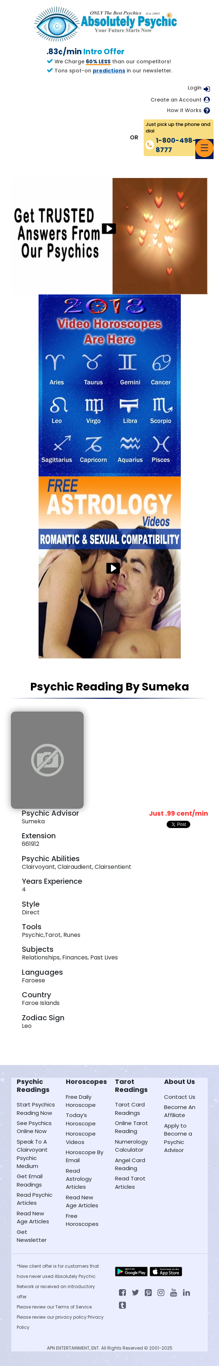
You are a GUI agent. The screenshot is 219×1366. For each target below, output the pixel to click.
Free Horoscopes (82, 1220)
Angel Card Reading (130, 1164)
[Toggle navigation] (204, 148)
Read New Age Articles (33, 1217)
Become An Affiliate (179, 1111)
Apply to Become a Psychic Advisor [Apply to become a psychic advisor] (178, 1138)
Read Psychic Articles (34, 1199)
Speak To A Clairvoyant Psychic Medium (32, 1154)
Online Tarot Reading (131, 1127)
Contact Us (179, 1097)
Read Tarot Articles (130, 1182)
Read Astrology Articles (79, 1179)
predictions (109, 70)
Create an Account (176, 99)
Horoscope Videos (81, 1137)
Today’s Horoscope (81, 1119)
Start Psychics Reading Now (36, 1108)
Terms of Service (73, 1307)
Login (195, 87)
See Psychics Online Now (34, 1127)
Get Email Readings (30, 1180)
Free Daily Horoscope (81, 1101)
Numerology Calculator (131, 1145)
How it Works (184, 110)
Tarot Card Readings (130, 1108)
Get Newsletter (32, 1236)
